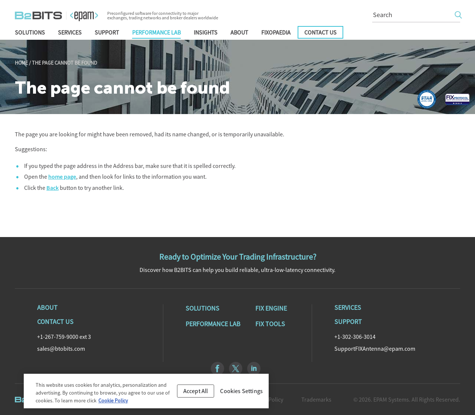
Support (107, 32)
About (239, 32)
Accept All (195, 393)
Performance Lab (156, 32)
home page (62, 177)
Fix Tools (270, 324)
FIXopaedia (276, 32)
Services (70, 32)
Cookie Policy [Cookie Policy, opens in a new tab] (113, 402)
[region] (146, 393)
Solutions (30, 32)
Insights (205, 32)
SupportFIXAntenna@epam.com (374, 348)
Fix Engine (271, 308)
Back (52, 188)
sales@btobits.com (61, 348)
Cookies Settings (241, 393)
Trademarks (316, 399)
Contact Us (320, 32)
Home (21, 62)
